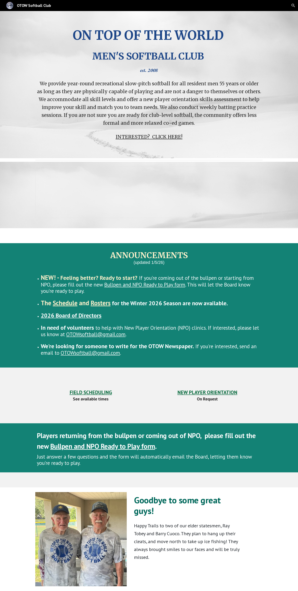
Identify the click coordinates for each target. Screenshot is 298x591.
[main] (149, 49)
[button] (293, 5)
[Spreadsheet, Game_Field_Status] (149, 192)
